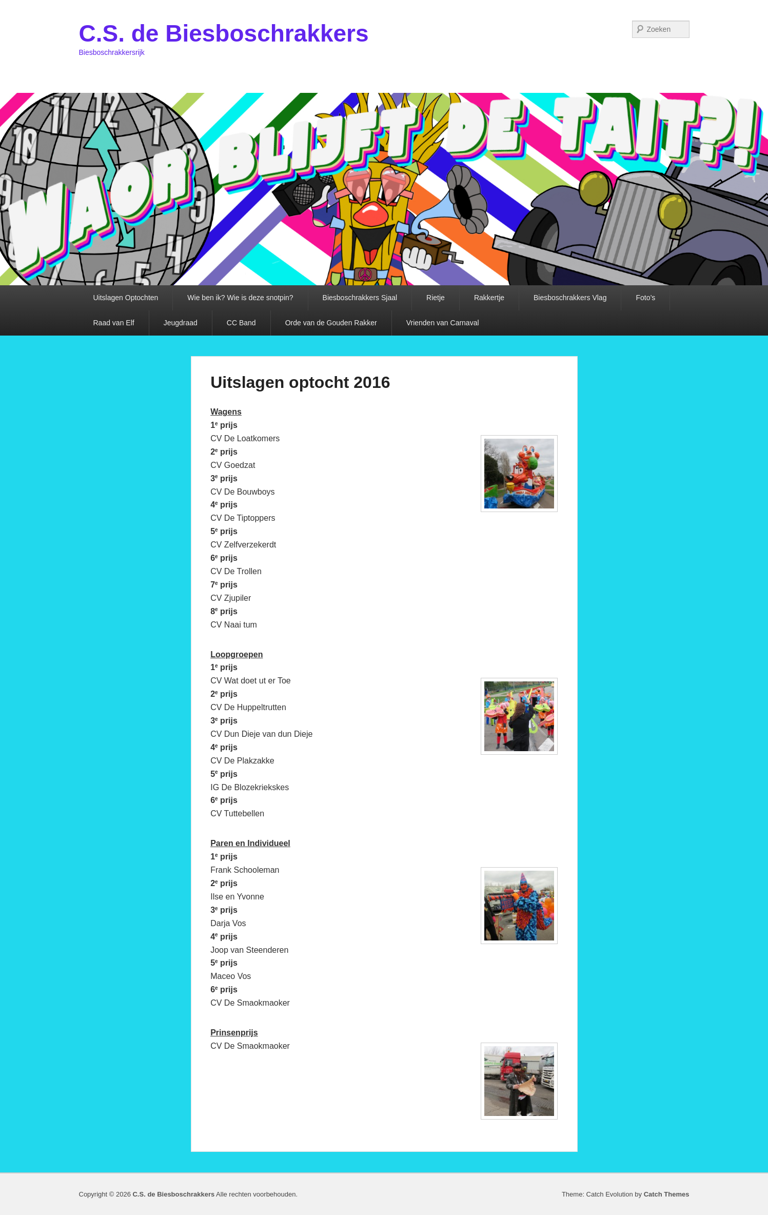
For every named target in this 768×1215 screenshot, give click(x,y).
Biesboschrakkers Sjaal (360, 297)
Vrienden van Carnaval (442, 323)
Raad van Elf (113, 323)
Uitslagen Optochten (126, 297)
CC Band (241, 323)
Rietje (435, 297)
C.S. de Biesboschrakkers (224, 33)
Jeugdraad (181, 323)
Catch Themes (667, 1194)
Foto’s (645, 297)
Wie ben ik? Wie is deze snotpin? (240, 297)
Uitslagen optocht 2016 (300, 382)
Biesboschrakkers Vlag (570, 297)
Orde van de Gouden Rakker (331, 323)
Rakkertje (489, 297)
